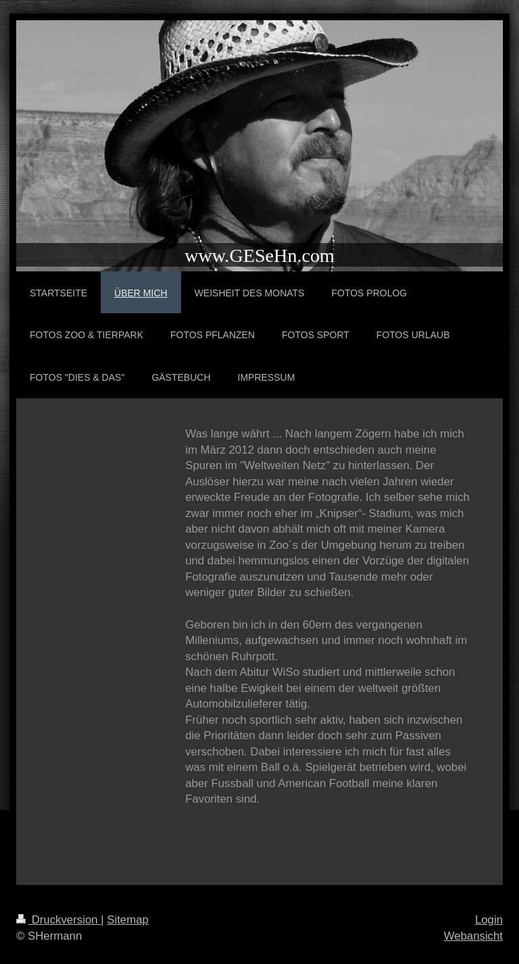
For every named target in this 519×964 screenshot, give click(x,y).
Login (489, 919)
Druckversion (58, 919)
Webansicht (473, 936)
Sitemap (128, 919)
